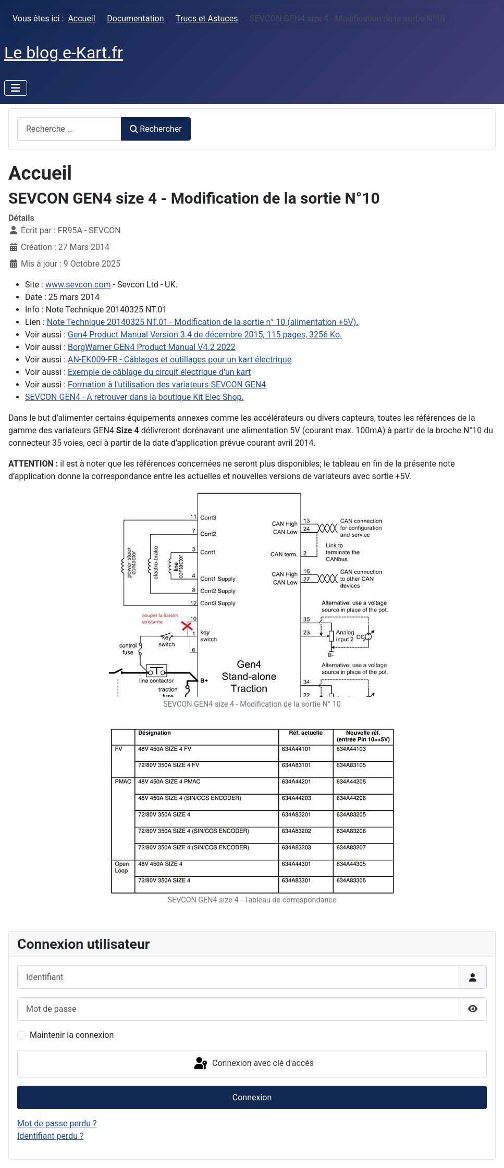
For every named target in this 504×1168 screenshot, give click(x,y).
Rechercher (156, 129)
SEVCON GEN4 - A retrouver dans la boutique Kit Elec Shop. (134, 397)
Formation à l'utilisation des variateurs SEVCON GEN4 (167, 385)
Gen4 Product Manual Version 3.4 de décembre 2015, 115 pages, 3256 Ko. (205, 335)
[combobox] (69, 129)
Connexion (252, 1097)
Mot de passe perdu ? (57, 1123)
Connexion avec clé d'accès (253, 1064)
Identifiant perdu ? (50, 1136)
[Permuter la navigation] (15, 88)
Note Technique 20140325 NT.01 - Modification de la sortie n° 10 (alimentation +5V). (203, 322)
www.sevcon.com (78, 285)
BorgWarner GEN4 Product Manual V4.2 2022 (152, 347)
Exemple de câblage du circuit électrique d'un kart (159, 372)
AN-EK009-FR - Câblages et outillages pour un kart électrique (179, 360)
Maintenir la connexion (72, 1035)
